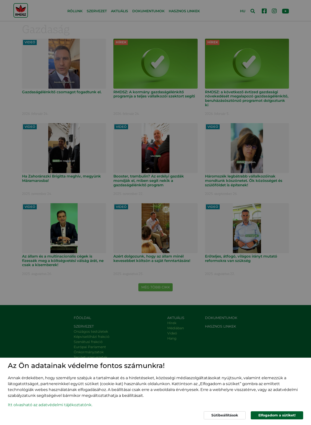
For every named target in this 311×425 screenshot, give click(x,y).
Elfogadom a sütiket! (277, 415)
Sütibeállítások (224, 415)
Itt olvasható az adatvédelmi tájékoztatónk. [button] (50, 404)
